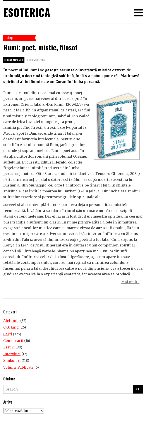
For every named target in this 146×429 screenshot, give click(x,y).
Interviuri (12, 354)
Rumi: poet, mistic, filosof (40, 47)
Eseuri (9, 347)
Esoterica (26, 12)
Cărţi (10, 38)
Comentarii (13, 340)
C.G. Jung (11, 327)
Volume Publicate (18, 367)
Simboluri (12, 360)
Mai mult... (130, 282)
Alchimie (11, 320)
